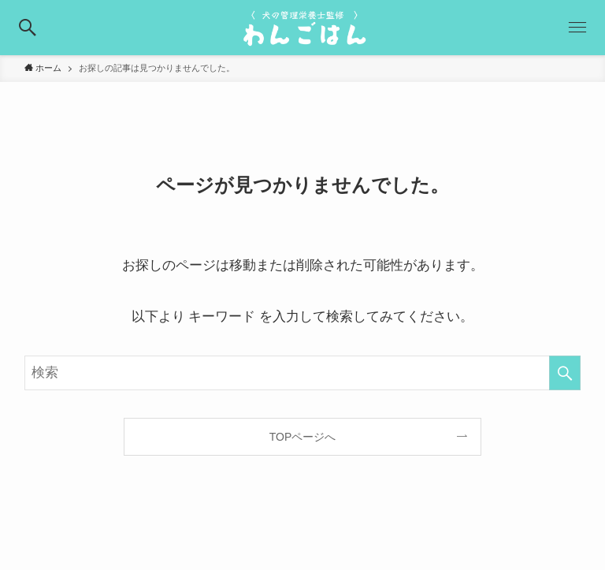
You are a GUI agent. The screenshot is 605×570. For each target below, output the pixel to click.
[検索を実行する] (565, 373)
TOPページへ (302, 436)
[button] (27, 27)
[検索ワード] (302, 373)
